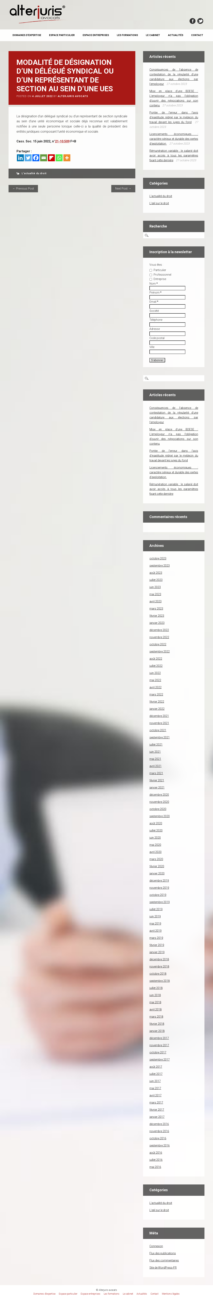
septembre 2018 (159, 980)
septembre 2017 (159, 1059)
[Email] (43, 157)
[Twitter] (28, 157)
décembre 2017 (159, 1038)
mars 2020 (156, 859)
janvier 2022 (157, 708)
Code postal (157, 338)
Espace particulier (62, 35)
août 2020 (155, 823)
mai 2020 (155, 844)
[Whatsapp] (59, 157)
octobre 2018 (157, 973)
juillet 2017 (156, 1073)
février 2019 (156, 945)
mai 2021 (155, 758)
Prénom (155, 292)
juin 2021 (155, 751)
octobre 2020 (157, 809)
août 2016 (155, 1152)
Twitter (200, 21)
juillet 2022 (156, 665)
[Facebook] (35, 157)
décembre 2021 (159, 716)
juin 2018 (155, 995)
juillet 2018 (156, 988)
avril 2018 (155, 1009)
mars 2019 (156, 937)
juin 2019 (155, 916)
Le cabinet (153, 35)
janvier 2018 (157, 1031)
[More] (66, 157)
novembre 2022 (159, 637)
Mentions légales (171, 1293)
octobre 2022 (157, 644)
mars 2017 (156, 1102)
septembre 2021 (159, 737)
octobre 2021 (157, 730)
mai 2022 (155, 680)
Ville (151, 347)
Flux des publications (162, 1253)
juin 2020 (155, 837)
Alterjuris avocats (73, 96)
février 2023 (156, 615)
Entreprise (157, 279)
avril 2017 (155, 1095)
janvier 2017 (157, 1116)
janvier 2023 (157, 622)
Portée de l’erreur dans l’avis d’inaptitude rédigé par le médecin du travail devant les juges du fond (173, 117)
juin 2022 (155, 673)
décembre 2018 (159, 959)
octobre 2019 (157, 894)
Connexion (156, 1246)
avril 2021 (155, 766)
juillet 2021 (156, 744)
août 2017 (155, 1066)
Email (153, 301)
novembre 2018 (159, 966)
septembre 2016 (159, 1145)
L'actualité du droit (34, 173)
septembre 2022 (159, 651)
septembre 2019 (159, 902)
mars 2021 (156, 773)
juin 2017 (155, 1081)
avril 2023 (155, 601)
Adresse (154, 329)
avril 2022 (155, 687)
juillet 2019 (156, 909)
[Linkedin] (20, 157)
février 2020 (156, 866)
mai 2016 (155, 1167)
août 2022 (155, 658)
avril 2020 (155, 852)
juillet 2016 (156, 1159)
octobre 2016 (157, 1138)
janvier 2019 (157, 952)
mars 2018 (156, 1016)
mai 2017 (155, 1088)
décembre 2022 (159, 630)
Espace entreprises (96, 35)
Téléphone (155, 319)
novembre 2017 (159, 1045)
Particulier (157, 270)
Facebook (193, 21)
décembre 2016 (159, 1124)
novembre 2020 (159, 801)
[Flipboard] (51, 157)
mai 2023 (155, 594)
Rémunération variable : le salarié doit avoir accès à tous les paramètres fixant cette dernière (173, 155)
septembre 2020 (159, 816)
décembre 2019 (159, 880)
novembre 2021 (159, 723)
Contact (197, 35)
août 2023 (155, 572)
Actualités (175, 35)
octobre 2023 (157, 558)
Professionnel (160, 274)
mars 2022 (156, 694)
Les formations (127, 35)
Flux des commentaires (164, 1260)
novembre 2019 (159, 887)
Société (154, 310)
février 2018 (156, 1023)
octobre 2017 (157, 1052)
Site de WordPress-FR (163, 1267)
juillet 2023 (156, 579)
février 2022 (156, 701)
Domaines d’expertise (27, 35)
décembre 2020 (159, 794)
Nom (153, 283)
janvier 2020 (157, 873)
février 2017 (156, 1109)
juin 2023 (155, 587)
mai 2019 (155, 923)
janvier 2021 (157, 787)
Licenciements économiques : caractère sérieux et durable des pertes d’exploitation (173, 138)
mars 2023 (156, 608)
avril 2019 (155, 930)
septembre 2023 (159, 565)
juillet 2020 (156, 830)
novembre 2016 (159, 1131)
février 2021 (156, 780)
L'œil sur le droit (159, 203)
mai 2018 (155, 1002)
